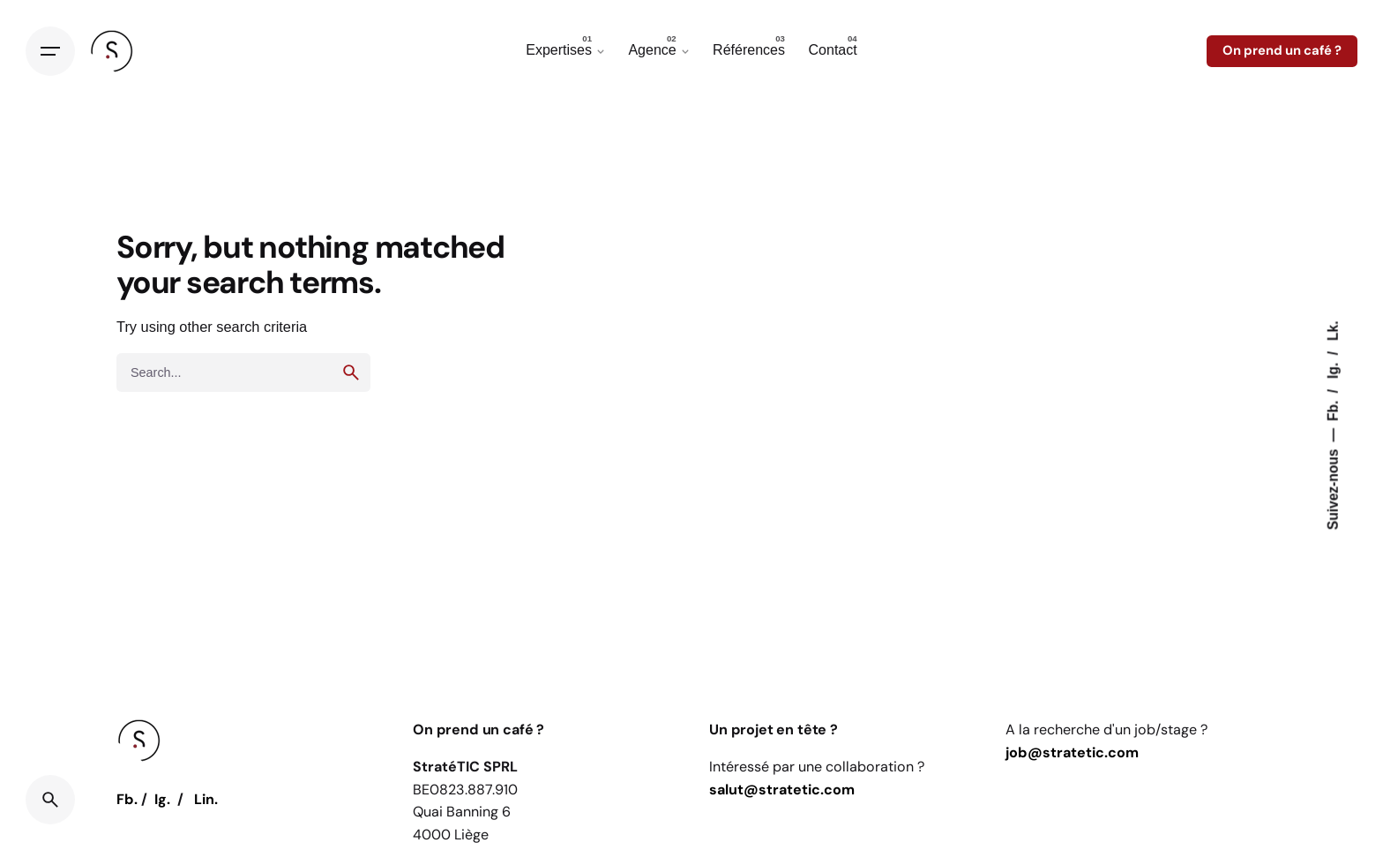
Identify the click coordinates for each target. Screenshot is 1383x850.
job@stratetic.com (1072, 752)
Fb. (1333, 408)
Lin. (206, 799)
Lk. (1333, 330)
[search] (351, 372)
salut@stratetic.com (782, 789)
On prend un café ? (1282, 50)
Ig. (1333, 368)
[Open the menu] (50, 51)
